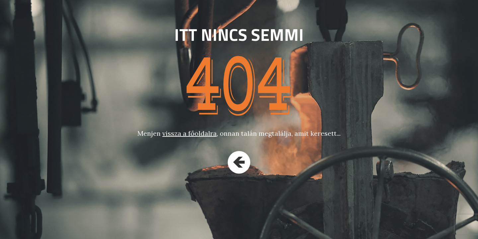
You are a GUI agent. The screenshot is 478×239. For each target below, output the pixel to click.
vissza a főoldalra (189, 133)
